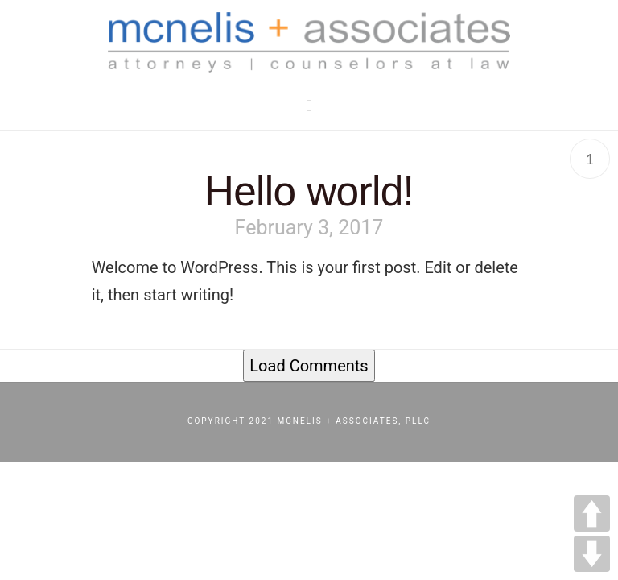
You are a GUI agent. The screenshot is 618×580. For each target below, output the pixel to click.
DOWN (592, 554)
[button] (309, 105)
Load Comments (308, 365)
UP (592, 513)
